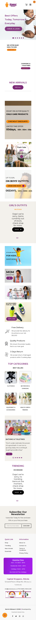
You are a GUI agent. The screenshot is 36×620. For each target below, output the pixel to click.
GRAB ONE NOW (16, 186)
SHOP (18, 229)
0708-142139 (28, 589)
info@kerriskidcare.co (11, 589)
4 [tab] (19, 457)
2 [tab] (15, 457)
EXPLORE (11, 319)
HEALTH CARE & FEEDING (25, 409)
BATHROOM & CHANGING (25, 387)
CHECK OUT (12, 49)
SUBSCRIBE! (26, 525)
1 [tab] (17, 237)
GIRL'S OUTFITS (18, 205)
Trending (8, 545)
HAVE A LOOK (13, 31)
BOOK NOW (17, 298)
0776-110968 (20, 589)
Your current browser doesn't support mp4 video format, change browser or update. (18, 66)
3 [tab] (17, 457)
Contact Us (22, 545)
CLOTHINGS (11, 386)
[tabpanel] (18, 21)
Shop (6, 542)
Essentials (8, 551)
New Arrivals (9, 548)
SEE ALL (18, 87)
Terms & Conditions (22, 549)
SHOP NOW (11, 259)
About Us (22, 542)
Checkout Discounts (17, 121)
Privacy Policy (23, 553)
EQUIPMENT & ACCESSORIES (10, 409)
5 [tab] (21, 457)
